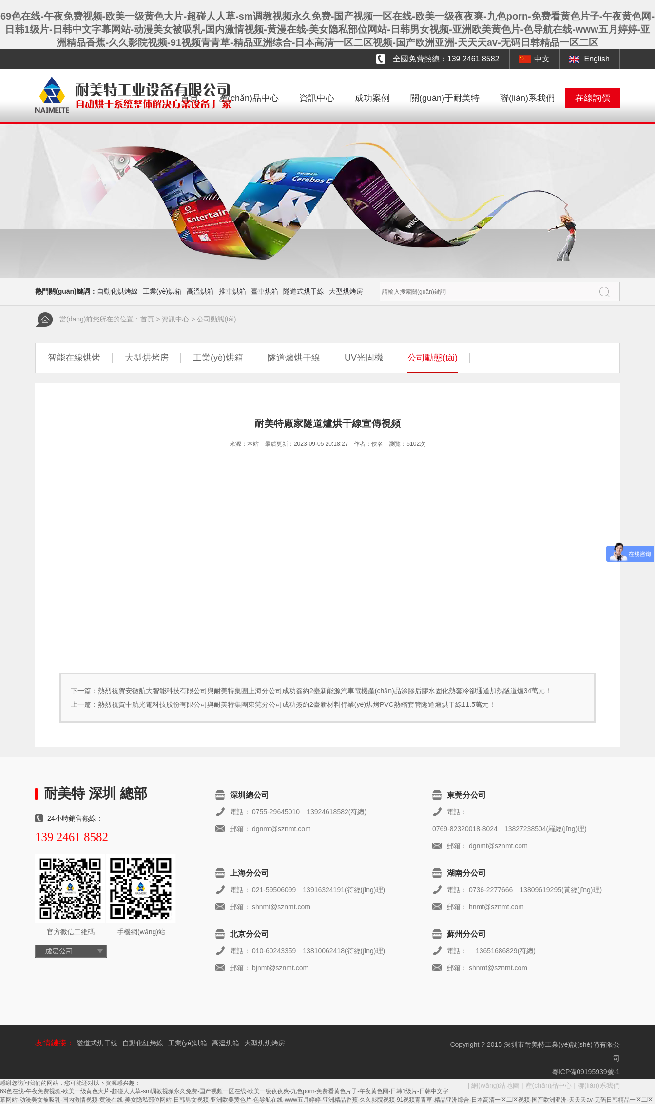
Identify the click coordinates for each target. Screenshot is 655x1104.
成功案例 (372, 98)
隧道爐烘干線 (294, 357)
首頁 (189, 98)
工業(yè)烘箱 (162, 291)
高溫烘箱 (200, 291)
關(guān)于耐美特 (445, 98)
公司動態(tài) (216, 319)
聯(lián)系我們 (527, 98)
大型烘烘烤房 (264, 1043)
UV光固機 (364, 357)
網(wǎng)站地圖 (495, 1085)
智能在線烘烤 (74, 357)
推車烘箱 (232, 291)
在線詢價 (592, 98)
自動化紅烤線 (142, 1043)
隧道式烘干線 (303, 291)
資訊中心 (316, 98)
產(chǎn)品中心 (249, 98)
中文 (542, 59)
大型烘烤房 (346, 291)
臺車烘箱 (264, 291)
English (597, 59)
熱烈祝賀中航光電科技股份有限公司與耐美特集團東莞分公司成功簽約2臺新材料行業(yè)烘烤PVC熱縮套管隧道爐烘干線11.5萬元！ (297, 704)
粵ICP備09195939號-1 (586, 1072)
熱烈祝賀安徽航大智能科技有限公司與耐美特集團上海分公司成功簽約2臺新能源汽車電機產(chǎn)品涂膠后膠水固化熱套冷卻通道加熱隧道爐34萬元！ (325, 691)
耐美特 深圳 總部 (95, 793)
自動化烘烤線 (117, 291)
